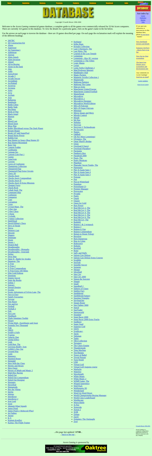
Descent (11, 233)
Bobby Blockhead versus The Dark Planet (25, 128)
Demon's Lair (13, 230)
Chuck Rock (13, 188)
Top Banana (79, 353)
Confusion (12, 195)
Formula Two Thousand (18, 325)
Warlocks (78, 369)
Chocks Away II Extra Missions (21, 183)
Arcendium (12, 81)
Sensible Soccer (80, 265)
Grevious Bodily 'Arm (17, 347)
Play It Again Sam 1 (82, 170)
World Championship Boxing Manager (90, 395)
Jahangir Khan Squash (17, 406)
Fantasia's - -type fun (142, 50)
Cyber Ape (12, 209)
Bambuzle (12, 102)
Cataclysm (12, 159)
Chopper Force (14, 185)
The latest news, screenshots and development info (142, 65)
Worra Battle (79, 402)
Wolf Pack (78, 386)
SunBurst (78, 322)
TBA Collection (80, 341)
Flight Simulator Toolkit (18, 318)
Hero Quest (12, 368)
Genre (143, 16)
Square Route (79, 303)
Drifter (11, 254)
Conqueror (12, 197)
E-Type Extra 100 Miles (18, 271)
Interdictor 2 (13, 399)
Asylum (11, 95)
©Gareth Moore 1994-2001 (143, 426)
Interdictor (12, 396)
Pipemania (78, 167)
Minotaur (78, 110)
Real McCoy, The (81, 220)
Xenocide (78, 407)
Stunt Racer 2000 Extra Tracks (86, 319)
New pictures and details (142, 43)
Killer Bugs (78, 44)
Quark (76, 198)
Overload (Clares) (81, 146)
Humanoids (13, 387)
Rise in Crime (79, 241)
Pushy (76, 196)
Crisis (10, 204)
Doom (10, 240)
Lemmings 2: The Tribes (84, 61)
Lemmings (78, 56)
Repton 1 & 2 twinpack (83, 224)
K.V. (10, 418)
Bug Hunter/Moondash (17, 142)
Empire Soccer (14, 278)
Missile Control (80, 115)
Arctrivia (11, 86)
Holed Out (12, 375)
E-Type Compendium (17, 268)
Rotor (76, 250)
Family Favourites (15, 297)
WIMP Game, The (81, 381)
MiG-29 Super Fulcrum (84, 108)
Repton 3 (77, 227)
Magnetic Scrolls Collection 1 (86, 77)
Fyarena (11, 335)
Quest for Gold (80, 203)
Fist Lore (11, 313)
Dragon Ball (13, 245)
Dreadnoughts (14, 247)
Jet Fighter (12, 413)
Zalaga (76, 414)
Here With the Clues (16, 363)
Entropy (11, 285)
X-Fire (76, 405)
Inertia (10, 392)
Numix (76, 132)
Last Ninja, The (80, 51)
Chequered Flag (14, 169)
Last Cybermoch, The (83, 49)
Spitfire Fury (79, 291)
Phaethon (78, 163)
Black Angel (13, 114)
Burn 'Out (12, 145)
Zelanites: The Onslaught (84, 419)
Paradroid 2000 (80, 156)
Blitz (10, 119)
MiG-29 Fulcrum (81, 106)
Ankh (10, 71)
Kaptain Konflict (15, 420)
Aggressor (12, 48)
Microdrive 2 (79, 99)
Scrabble (77, 260)
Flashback (12, 316)
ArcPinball (12, 83)
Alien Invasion (14, 59)
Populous (78, 184)
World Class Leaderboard (84, 398)
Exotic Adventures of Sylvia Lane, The (24, 292)
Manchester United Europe (85, 89)
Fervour (11, 299)
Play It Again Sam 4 (82, 172)
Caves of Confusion (16, 164)
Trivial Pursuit (80, 357)
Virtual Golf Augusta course (85, 367)
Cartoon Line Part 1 (16, 154)
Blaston (11, 116)
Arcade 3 (11, 76)
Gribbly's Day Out (15, 349)
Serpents (77, 267)
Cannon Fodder (14, 147)
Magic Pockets (80, 75)
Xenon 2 (77, 410)
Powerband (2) (80, 186)
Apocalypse (13, 74)
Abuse (10, 45)
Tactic (76, 334)
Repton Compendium (83, 232)
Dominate (12, 237)
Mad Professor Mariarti (83, 70)
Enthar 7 (11, 283)
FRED (10, 330)
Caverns (11, 161)
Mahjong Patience (81, 82)
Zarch (76, 417)
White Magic (79, 376)
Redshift (77, 222)
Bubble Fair (13, 138)
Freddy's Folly (14, 332)
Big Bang (12, 109)
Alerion (11, 55)
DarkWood (12, 221)
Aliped (11, 62)
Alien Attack (13, 57)
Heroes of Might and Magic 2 (20, 370)
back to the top (68, 434)
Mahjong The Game (82, 84)
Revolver (77, 236)
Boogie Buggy (14, 131)
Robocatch (78, 243)
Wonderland (79, 391)
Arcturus (11, 88)
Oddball (77, 134)
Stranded (77, 315)
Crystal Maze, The (15, 207)
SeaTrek (77, 262)
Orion (76, 144)
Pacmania (78, 151)
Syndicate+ (78, 331)
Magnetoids (79, 80)
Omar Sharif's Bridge (83, 141)
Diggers (11, 235)
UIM (76, 362)
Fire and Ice (13, 304)
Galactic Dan (13, 337)
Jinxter (11, 415)
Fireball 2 (12, 309)
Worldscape (79, 400)
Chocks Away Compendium (19, 178)
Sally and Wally (80, 253)
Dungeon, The (14, 261)
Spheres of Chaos (81, 288)
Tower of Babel (80, 355)
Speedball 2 (79, 286)
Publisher (143, 18)
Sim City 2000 (80, 277)
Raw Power (78, 205)
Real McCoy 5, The (82, 215)
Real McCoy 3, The (82, 210)
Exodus (11, 290)
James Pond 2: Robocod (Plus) (21, 411)
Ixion (10, 404)
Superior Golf (79, 326)
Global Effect (13, 340)
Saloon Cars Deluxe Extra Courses (88, 258)
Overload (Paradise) (82, 148)
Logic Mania (79, 63)
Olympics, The (80, 139)
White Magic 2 (80, 379)
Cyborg (11, 214)
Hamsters (12, 356)
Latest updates (143, 81)
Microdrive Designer (82, 101)
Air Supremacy (14, 50)
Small (76, 284)
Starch (76, 307)
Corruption (12, 202)
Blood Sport (13, 124)
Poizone (77, 177)
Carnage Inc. (13, 152)
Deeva (10, 228)
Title (143, 22)
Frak (10, 328)
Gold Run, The (14, 344)
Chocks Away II (14, 180)
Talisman (77, 336)
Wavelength (79, 374)
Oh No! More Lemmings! (84, 137)
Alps (10, 69)
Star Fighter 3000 (81, 305)
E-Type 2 (12, 266)
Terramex (78, 343)
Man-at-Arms (79, 87)
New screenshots (142, 57)
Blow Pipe (12, 126)
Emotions (12, 275)
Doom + (11, 242)
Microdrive (78, 96)
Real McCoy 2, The (82, 208)
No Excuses (79, 129)
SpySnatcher (79, 300)
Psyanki (77, 194)
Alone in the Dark (15, 67)
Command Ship (14, 192)
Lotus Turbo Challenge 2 (84, 68)
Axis (10, 97)
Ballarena (12, 100)
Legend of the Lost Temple (85, 53)
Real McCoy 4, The (82, 213)
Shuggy (77, 269)
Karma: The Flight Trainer (19, 423)
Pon (75, 179)
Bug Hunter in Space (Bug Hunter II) (23, 140)
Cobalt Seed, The (15, 190)
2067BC (11, 40)
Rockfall (77, 248)
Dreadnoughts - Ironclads (18, 252)
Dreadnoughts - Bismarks (18, 249)
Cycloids (11, 216)
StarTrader (78, 310)
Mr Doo (77, 120)
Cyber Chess (13, 211)
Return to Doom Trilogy (84, 234)
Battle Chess (13, 105)
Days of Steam (14, 226)
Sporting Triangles (81, 298)
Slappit (77, 281)
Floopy (11, 321)
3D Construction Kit (16, 43)
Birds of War (13, 112)
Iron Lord (12, 401)
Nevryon (77, 125)
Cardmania (12, 150)
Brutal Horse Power (16, 135)
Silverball (78, 272)
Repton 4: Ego (80, 229)
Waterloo (77, 372)
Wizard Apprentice (82, 383)
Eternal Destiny (14, 287)
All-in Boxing (13, 64)
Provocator (78, 191)
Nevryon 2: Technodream (84, 127)
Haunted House (14, 358)
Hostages (12, 382)
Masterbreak (79, 94)
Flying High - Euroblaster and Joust (23, 323)
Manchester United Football (85, 91)
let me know (145, 34)
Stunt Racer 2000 (81, 317)
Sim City (77, 274)
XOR (76, 412)
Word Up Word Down (83, 393)
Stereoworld (79, 312)
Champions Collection (17, 166)
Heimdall (12, 361)
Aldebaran (12, 52)
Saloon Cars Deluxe (82, 255)
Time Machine (80, 350)
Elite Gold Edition (15, 273)
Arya (10, 93)
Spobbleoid (78, 293)
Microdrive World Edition (85, 103)
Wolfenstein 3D (80, 388)
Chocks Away (13, 176)
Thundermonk (80, 348)
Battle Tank (13, 107)
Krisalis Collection (81, 46)
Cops (10, 199)
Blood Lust (12, 121)
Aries (10, 90)
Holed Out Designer (16, 380)
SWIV (76, 329)
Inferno (11, 394)
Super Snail (78, 324)
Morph (76, 118)
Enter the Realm (14, 280)
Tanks (76, 338)
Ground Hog (13, 351)
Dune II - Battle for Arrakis (19, 259)
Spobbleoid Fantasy (82, 296)
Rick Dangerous (80, 239)
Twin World (79, 360)
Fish (9, 311)
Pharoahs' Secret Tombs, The (86, 165)
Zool (76, 421)
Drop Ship (12, 256)
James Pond (13, 408)
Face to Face (13, 294)
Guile (10, 354)
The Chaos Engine (81, 345)
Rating (143, 20)
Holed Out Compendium (18, 377)
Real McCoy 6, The (82, 217)
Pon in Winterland (81, 182)
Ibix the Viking (14, 389)
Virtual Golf (79, 364)
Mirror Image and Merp (84, 113)
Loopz (76, 65)
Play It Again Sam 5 (82, 175)
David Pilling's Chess (17, 223)
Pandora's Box (80, 153)
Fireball (11, 306)
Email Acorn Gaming (143, 84)
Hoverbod (12, 385)
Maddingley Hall (81, 72)
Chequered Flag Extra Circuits (20, 171)
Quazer (77, 201)
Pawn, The (78, 158)
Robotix (77, 246)
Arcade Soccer (14, 78)
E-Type (11, 264)
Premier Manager (81, 189)
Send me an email (142, 77)
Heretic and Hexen (16, 366)
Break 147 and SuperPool (18, 133)
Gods (10, 342)
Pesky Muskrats (80, 160)
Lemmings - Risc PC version (86, 58)
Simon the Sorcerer (82, 279)
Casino (11, 157)
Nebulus (77, 122)
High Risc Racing (15, 373)
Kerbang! (78, 42)
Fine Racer (12, 302)
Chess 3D (12, 173)
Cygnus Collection (16, 218)
